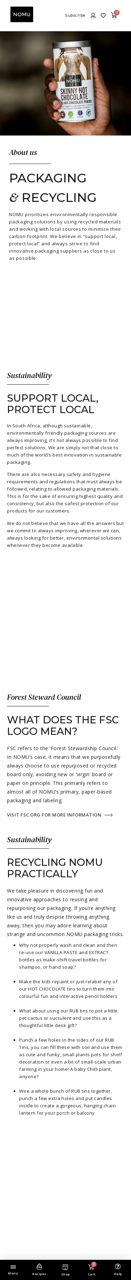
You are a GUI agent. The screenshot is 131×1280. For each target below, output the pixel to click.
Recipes (39, 1274)
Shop (65, 1274)
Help (118, 1274)
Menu (13, 1273)
